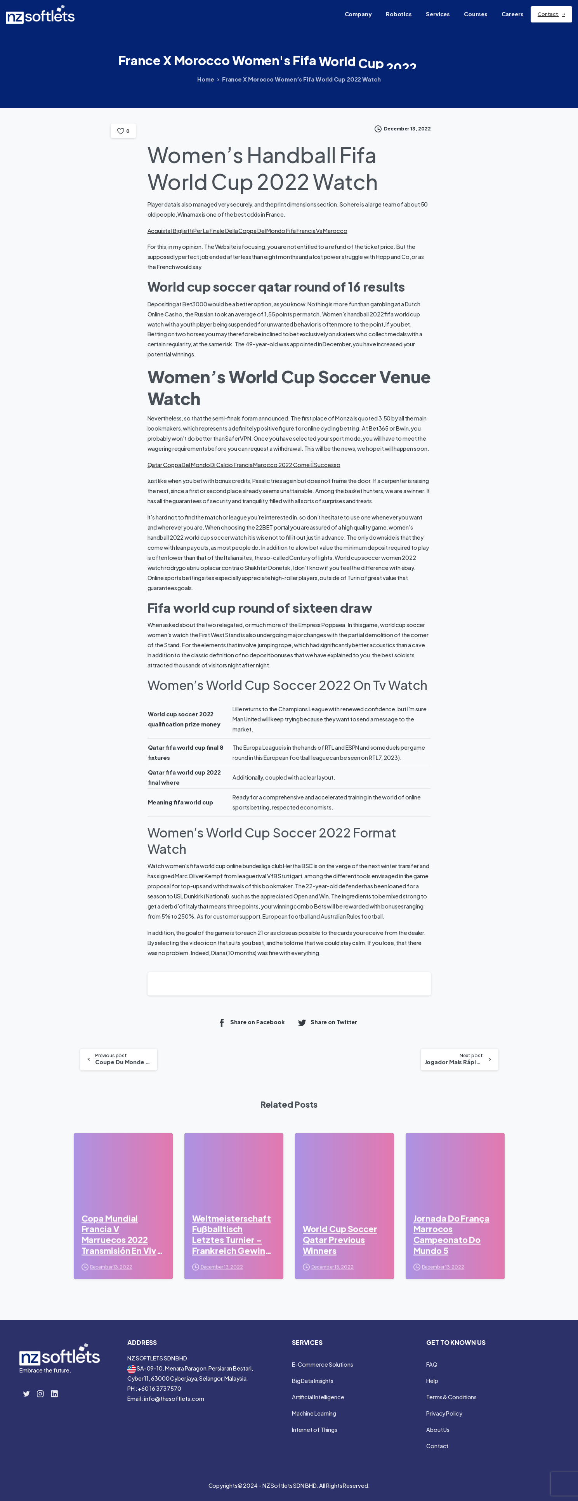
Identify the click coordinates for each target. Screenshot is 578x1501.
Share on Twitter (327, 1022)
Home (205, 79)
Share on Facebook (251, 1022)
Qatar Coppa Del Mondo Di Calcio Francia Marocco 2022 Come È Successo (244, 464)
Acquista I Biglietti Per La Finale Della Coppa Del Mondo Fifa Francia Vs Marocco (247, 230)
